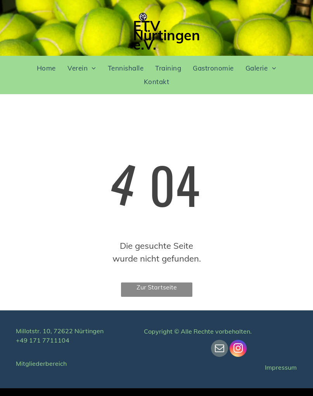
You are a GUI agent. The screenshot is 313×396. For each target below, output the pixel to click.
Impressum (281, 367)
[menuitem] (46, 68)
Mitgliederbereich (41, 363)
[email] (219, 349)
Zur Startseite (157, 287)
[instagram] (238, 349)
